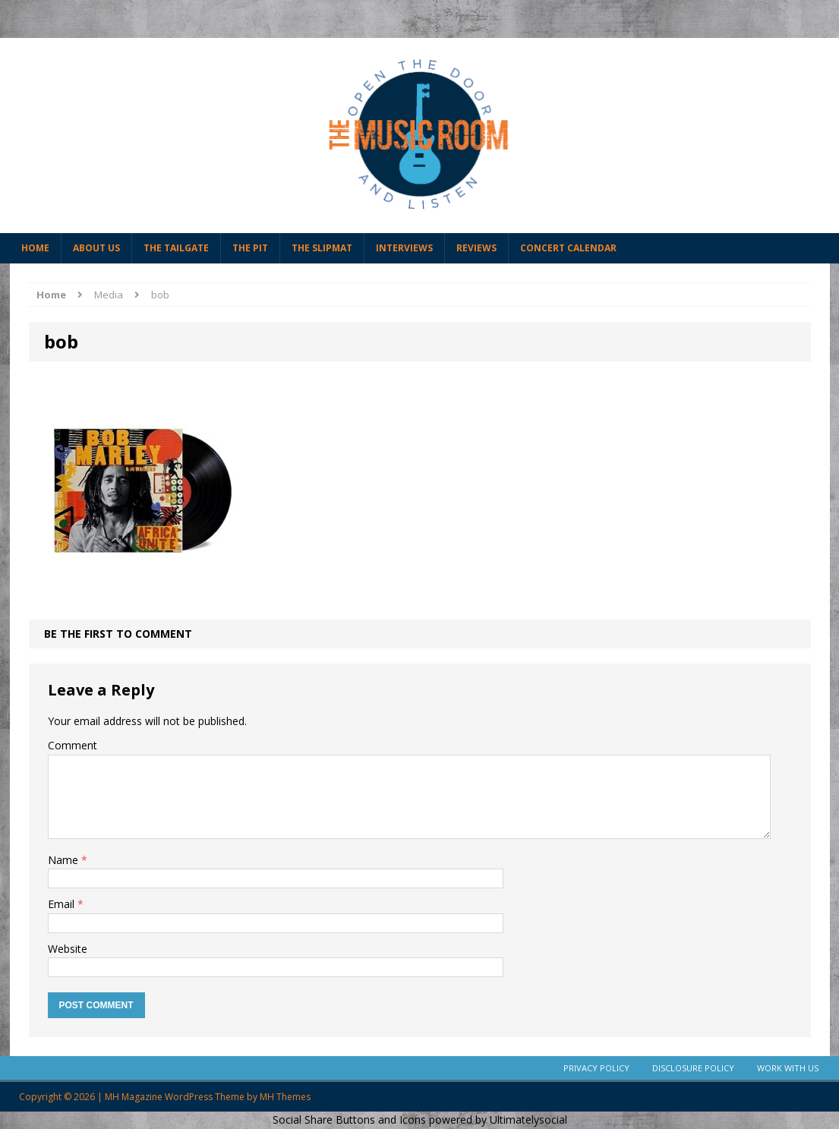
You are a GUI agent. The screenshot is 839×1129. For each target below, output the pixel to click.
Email (62, 904)
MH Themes (285, 1096)
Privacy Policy (596, 1068)
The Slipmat (322, 247)
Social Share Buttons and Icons (349, 1119)
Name (64, 860)
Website (67, 948)
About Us (96, 247)
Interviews (404, 247)
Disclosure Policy (693, 1068)
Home (35, 247)
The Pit (250, 247)
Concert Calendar (568, 247)
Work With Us (787, 1068)
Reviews (476, 247)
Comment (72, 745)
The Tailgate (176, 247)
